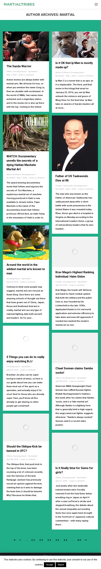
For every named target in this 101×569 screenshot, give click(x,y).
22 (33, 540)
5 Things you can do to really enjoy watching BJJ (25, 359)
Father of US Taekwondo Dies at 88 (71, 178)
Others (9, 71)
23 (41, 540)
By (32, 71)
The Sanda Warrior (19, 66)
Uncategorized (19, 71)
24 (50, 540)
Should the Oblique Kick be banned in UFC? (24, 448)
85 (80, 540)
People (58, 186)
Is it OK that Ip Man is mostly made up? (74, 65)
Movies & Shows (62, 72)
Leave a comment (26, 75)
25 (58, 540)
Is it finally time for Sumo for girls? (74, 470)
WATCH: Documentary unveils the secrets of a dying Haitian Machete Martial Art (22, 163)
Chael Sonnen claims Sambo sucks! (74, 370)
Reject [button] (61, 565)
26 (66, 540)
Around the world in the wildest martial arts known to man (26, 269)
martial (67, 15)
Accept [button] (49, 565)
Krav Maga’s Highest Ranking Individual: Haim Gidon (74, 274)
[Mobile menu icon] (96, 4)
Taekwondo (68, 186)
